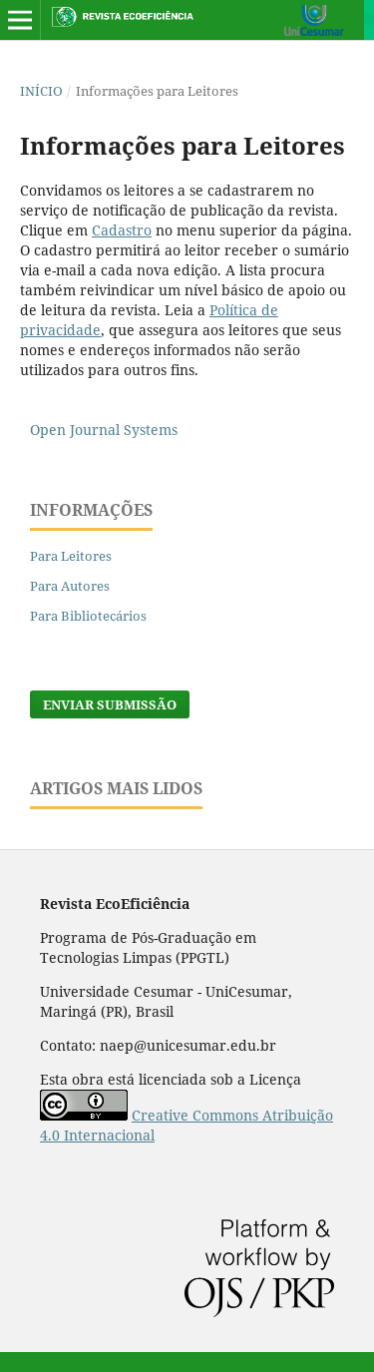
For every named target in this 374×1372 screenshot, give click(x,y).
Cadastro (122, 230)
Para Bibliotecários (88, 616)
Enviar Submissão (110, 704)
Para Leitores (71, 556)
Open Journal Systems (104, 429)
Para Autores (70, 586)
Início (41, 91)
